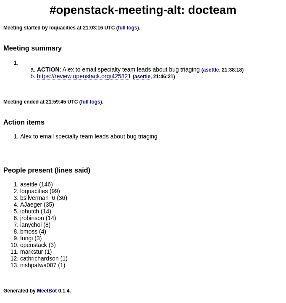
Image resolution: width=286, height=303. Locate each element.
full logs (127, 28)
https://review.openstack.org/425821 (84, 76)
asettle (211, 70)
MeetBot (47, 291)
